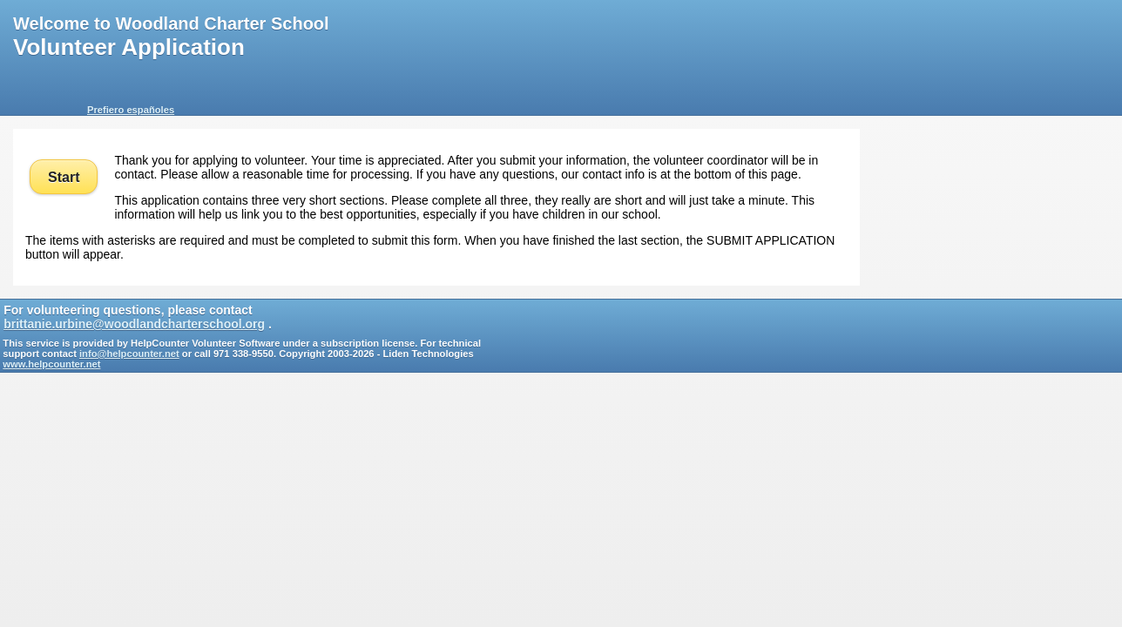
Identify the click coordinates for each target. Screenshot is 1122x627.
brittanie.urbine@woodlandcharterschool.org (134, 324)
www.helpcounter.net (51, 364)
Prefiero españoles (130, 109)
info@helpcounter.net (129, 353)
